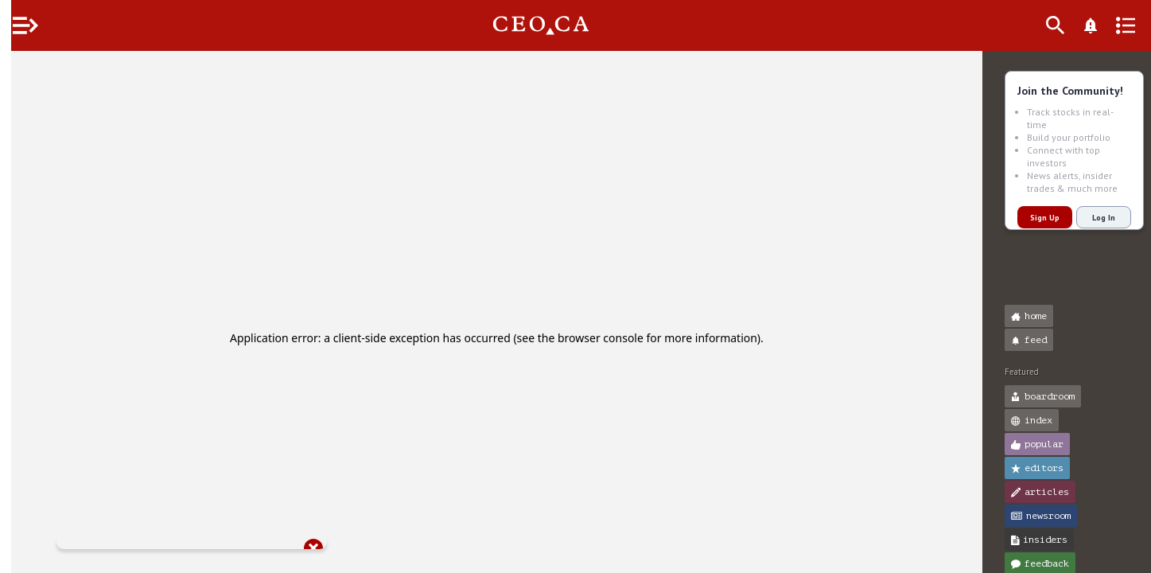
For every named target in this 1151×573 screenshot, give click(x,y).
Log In (1092, 217)
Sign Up (1033, 217)
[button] (16, 70)
